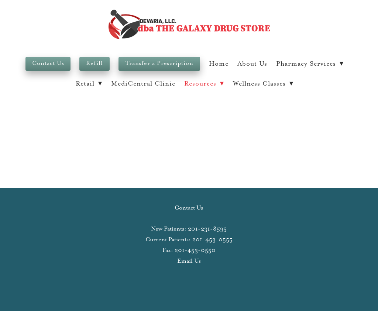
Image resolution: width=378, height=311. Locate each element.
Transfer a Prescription (159, 63)
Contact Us (48, 63)
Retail (89, 83)
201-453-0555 (212, 239)
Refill (94, 63)
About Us (252, 64)
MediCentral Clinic (143, 83)
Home (218, 64)
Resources (204, 83)
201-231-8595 (207, 228)
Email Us (189, 261)
